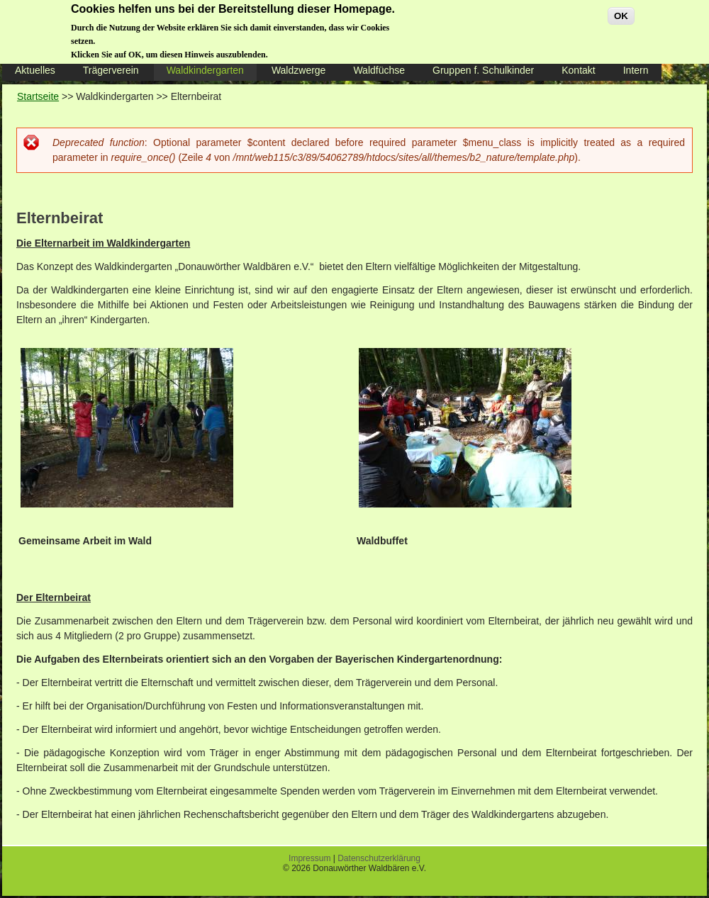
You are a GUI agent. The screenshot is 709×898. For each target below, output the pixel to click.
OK (621, 11)
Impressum (309, 858)
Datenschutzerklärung (378, 858)
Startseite (38, 96)
